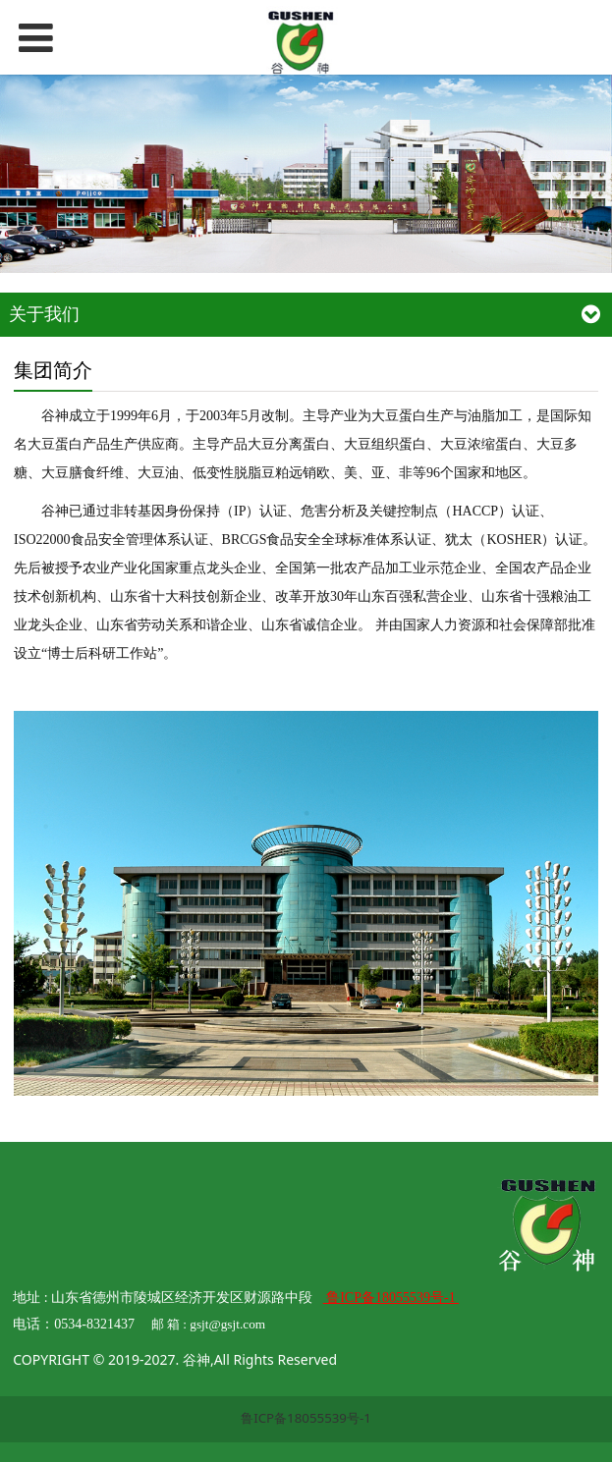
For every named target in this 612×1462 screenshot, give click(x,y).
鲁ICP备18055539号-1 (306, 1418)
